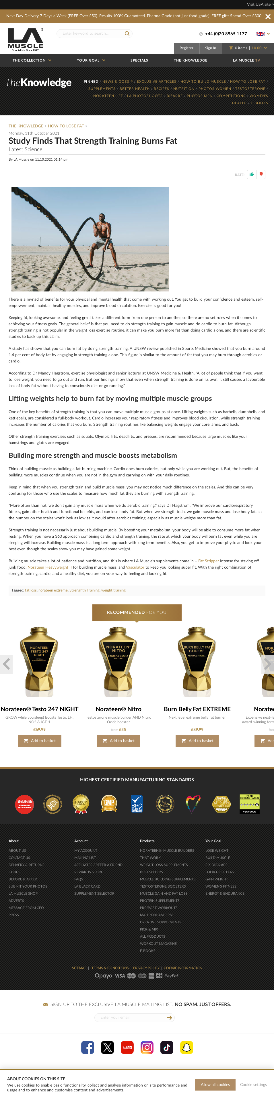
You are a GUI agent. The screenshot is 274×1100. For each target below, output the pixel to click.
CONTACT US (19, 858)
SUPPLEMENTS (102, 88)
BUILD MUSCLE (217, 858)
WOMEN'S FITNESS (220, 886)
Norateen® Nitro (118, 709)
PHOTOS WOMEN (215, 88)
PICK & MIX (149, 929)
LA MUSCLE (246, 60)
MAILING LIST (85, 858)
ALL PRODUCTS (152, 936)
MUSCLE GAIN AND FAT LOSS (164, 893)
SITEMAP (79, 968)
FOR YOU (137, 612)
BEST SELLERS (151, 872)
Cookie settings (253, 1085)
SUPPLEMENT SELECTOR (94, 893)
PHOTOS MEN (200, 96)
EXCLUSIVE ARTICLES (157, 81)
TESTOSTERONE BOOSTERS (163, 886)
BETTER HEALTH (135, 88)
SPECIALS (139, 60)
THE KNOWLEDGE (190, 60)
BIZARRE (175, 96)
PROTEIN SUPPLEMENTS (160, 900)
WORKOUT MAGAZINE (158, 943)
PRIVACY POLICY (146, 968)
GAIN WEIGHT (216, 879)
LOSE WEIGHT (216, 850)
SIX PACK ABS (216, 865)
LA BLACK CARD (87, 886)
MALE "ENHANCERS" (156, 915)
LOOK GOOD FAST (220, 872)
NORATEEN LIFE (108, 96)
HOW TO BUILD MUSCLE (203, 81)
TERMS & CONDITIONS (110, 968)
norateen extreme (53, 590)
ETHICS (14, 872)
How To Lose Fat (66, 126)
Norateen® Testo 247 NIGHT (40, 709)
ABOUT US (17, 850)
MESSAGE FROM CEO (26, 908)
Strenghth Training (84, 590)
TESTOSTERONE (251, 88)
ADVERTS (16, 900)
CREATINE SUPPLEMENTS (160, 922)
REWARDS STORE (88, 872)
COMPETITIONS (232, 96)
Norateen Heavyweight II (50, 567)
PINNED (92, 81)
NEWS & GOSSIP (118, 81)
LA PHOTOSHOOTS (145, 96)
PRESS (14, 915)
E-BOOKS (259, 103)
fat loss (31, 590)
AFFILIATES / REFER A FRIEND (98, 865)
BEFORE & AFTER (23, 879)
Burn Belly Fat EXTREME (197, 709)
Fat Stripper (208, 561)
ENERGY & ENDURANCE (224, 893)
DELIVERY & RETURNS (26, 865)
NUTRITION (184, 88)
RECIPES (162, 88)
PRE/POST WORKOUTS (159, 908)
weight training (113, 590)
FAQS (78, 879)
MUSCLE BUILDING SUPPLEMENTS (168, 879)
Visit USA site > (260, 5)
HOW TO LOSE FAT (248, 81)
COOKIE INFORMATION (183, 968)
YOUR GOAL (91, 60)
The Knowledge (26, 126)
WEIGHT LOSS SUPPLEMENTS (164, 865)
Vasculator (135, 567)
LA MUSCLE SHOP (23, 893)
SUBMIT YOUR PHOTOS (28, 886)
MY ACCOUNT (85, 850)
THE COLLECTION (32, 60)
